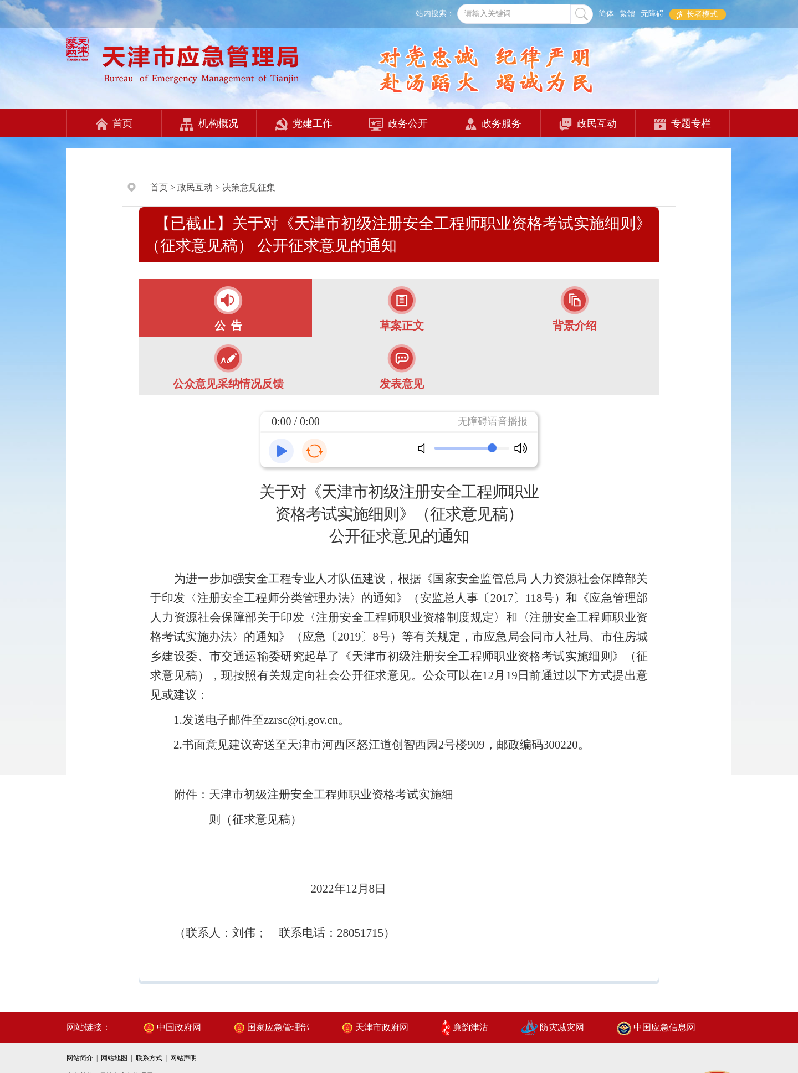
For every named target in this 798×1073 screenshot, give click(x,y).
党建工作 (303, 124)
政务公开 (398, 124)
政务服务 (493, 124)
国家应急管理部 (271, 1027)
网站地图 (115, 1058)
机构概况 (209, 124)
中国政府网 (172, 1027)
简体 (606, 13)
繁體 (627, 13)
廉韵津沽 (464, 1027)
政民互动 (588, 124)
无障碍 (652, 13)
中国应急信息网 (656, 1027)
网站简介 (80, 1058)
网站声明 (183, 1058)
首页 (114, 124)
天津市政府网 (375, 1027)
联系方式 (150, 1058)
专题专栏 (682, 124)
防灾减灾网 (552, 1027)
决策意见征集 (248, 187)
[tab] (225, 308)
